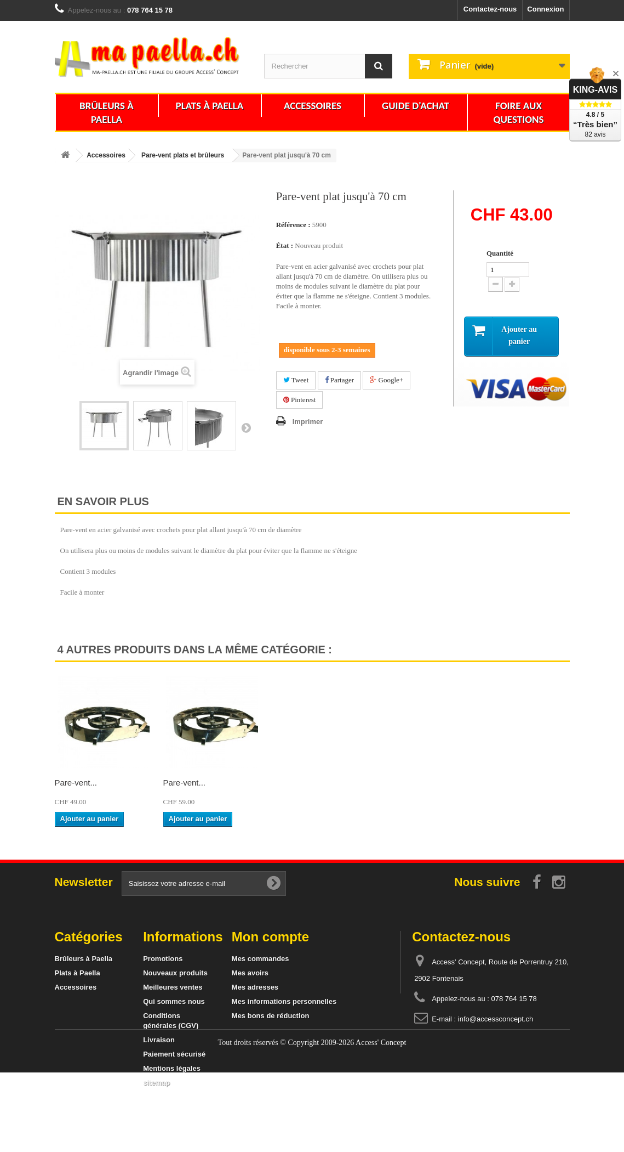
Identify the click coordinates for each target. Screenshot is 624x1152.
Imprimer (308, 421)
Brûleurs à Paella (106, 112)
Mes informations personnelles (284, 1001)
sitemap (156, 1082)
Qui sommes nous (174, 1001)
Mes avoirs (250, 973)
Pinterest (299, 400)
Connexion (545, 9)
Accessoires (312, 105)
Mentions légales (172, 1068)
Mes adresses (255, 987)
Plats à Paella (210, 105)
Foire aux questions (518, 112)
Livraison (159, 1040)
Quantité (499, 253)
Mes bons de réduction (271, 1016)
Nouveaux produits (175, 973)
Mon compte (270, 936)
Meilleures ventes (172, 987)
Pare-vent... (76, 782)
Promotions (162, 959)
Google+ (386, 380)
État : (284, 245)
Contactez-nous (490, 9)
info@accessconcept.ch (496, 1019)
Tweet (296, 380)
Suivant (246, 427)
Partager (339, 380)
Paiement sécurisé (174, 1054)
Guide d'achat (415, 105)
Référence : (293, 225)
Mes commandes (260, 959)
